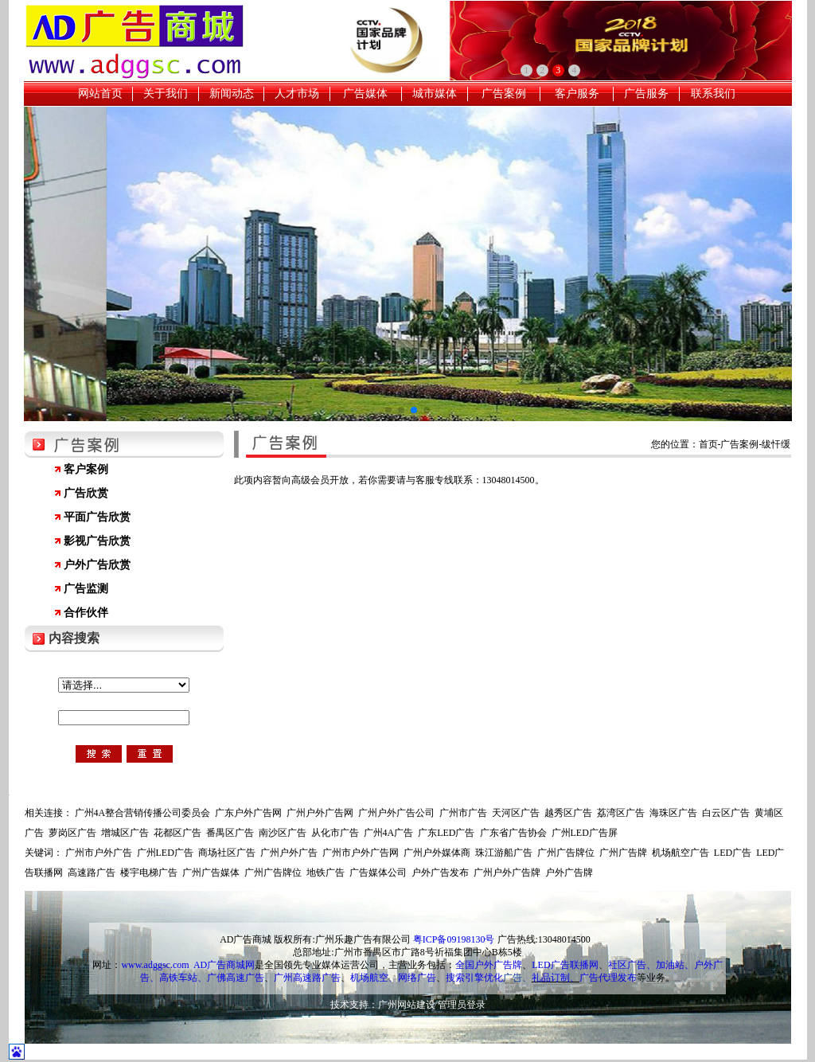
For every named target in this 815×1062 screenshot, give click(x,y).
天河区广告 (516, 812)
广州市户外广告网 (360, 852)
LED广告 (732, 852)
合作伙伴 (86, 613)
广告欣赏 (86, 493)
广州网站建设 (406, 1004)
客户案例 (86, 469)
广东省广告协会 (513, 832)
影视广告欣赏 (97, 541)
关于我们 (165, 94)
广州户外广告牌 (507, 872)
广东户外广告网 (248, 812)
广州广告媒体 (211, 872)
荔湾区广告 (621, 812)
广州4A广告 (389, 832)
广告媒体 (365, 94)
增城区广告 (125, 832)
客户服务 (577, 94)
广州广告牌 (623, 852)
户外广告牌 (569, 872)
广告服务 (646, 94)
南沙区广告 (282, 832)
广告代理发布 (608, 977)
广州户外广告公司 (396, 812)
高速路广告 (91, 872)
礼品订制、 (555, 977)
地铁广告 (325, 872)
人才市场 (297, 94)
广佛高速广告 (235, 977)
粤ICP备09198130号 (454, 939)
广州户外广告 (289, 852)
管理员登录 (461, 1004)
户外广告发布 (440, 872)
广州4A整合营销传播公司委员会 (143, 812)
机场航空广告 (680, 852)
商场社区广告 (226, 852)
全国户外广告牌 (488, 964)
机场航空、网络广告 (393, 977)
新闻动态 (231, 94)
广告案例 (504, 94)
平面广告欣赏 (97, 517)
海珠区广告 (673, 812)
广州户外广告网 (320, 812)
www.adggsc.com (155, 964)
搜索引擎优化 (474, 977)
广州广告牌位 (566, 852)
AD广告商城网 (224, 964)
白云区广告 (726, 812)
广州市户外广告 (98, 852)
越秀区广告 (568, 812)
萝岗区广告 (72, 832)
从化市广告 (335, 832)
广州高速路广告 (307, 977)
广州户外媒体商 (437, 852)
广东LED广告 (446, 832)
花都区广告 (177, 832)
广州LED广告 (165, 852)
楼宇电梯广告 (148, 872)
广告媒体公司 (378, 872)
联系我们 (713, 94)
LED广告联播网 (565, 964)
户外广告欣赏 (97, 565)
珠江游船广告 (503, 852)
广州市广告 (463, 812)
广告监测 (86, 589)
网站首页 (100, 94)
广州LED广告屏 (585, 832)
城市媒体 (434, 94)
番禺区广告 (230, 832)
